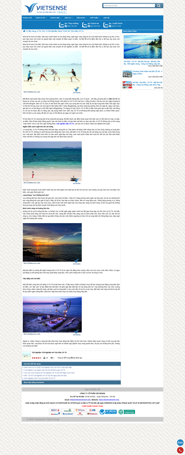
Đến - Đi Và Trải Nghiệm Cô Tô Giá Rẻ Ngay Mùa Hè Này (45, 375)
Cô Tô (84, 47)
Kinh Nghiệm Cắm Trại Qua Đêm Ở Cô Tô (39, 378)
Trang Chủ (51, 7)
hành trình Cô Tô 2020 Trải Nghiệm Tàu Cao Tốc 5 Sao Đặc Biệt (48, 367)
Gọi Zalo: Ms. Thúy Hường (61, 25)
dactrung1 (66, 26)
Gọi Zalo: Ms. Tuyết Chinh (106, 25)
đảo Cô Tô (113, 99)
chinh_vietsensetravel (110, 26)
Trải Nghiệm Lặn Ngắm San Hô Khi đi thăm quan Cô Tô (44, 370)
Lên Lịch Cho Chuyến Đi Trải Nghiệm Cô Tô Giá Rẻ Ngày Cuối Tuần (49, 373)
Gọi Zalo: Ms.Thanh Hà (84, 25)
